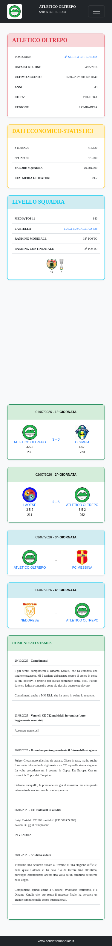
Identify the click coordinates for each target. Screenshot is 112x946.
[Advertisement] (56, 343)
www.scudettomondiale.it (56, 941)
